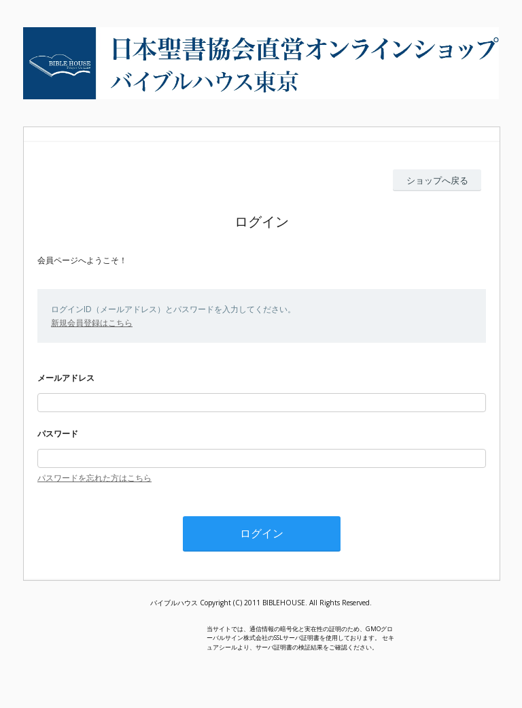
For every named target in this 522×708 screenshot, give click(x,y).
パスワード (57, 433)
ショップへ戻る (437, 180)
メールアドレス (65, 378)
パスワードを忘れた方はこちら (94, 478)
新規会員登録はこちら (92, 322)
